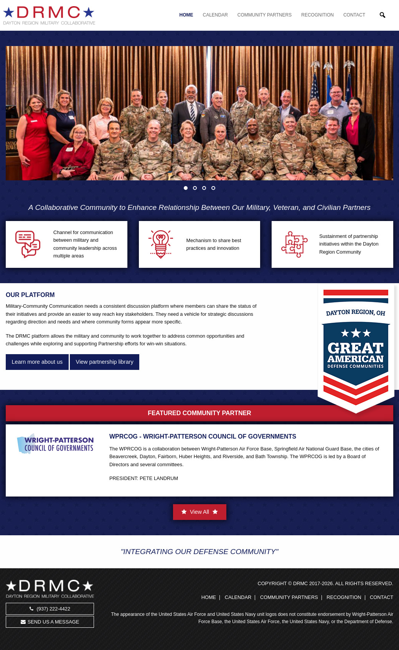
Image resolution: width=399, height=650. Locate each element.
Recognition (317, 15)
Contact (354, 15)
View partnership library (105, 362)
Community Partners (264, 15)
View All (199, 512)
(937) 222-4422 (50, 609)
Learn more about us (37, 362)
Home (186, 15)
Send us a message (50, 622)
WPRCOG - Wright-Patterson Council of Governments (202, 436)
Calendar (215, 15)
